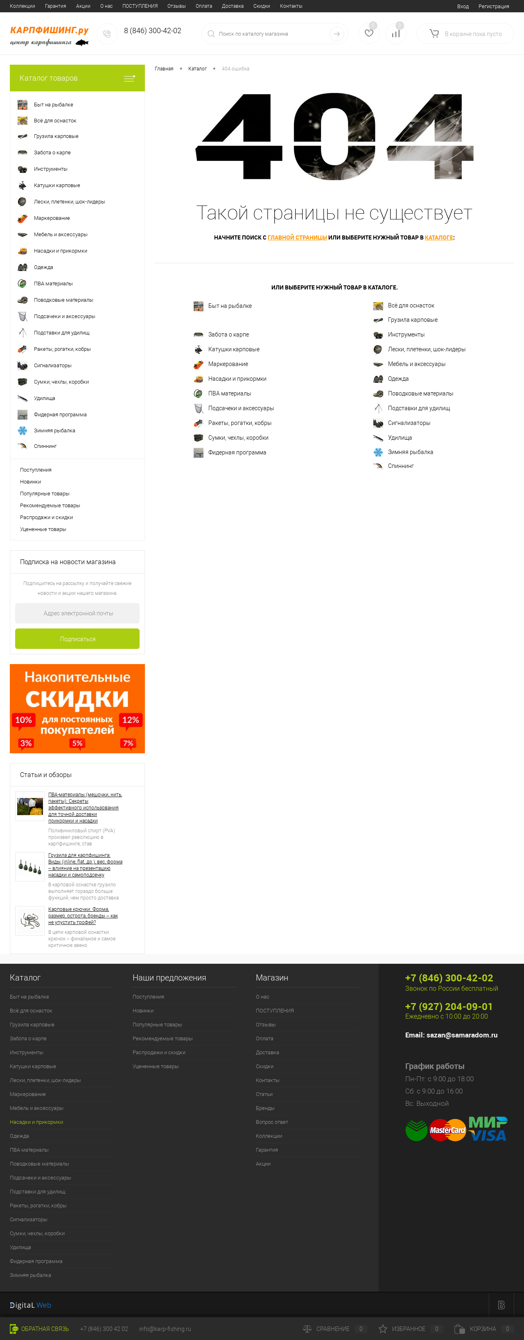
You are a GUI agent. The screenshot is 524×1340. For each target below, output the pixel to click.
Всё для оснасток (403, 306)
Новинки (30, 482)
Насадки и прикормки (230, 379)
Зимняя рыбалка (403, 452)
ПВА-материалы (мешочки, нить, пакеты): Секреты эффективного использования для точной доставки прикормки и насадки (85, 808)
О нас (16, 6)
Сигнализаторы (402, 423)
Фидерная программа (230, 453)
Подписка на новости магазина (68, 562)
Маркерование (221, 364)
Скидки (171, 6)
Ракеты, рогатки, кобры (233, 423)
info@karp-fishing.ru (165, 1329)
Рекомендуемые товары (50, 505)
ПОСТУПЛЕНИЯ (49, 6)
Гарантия (267, 1150)
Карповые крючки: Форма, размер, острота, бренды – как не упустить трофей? (83, 915)
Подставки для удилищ (411, 409)
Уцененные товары (43, 529)
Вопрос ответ (291, 6)
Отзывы (86, 6)
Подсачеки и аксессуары (234, 409)
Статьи (230, 6)
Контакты (201, 6)
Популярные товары (45, 493)
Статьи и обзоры (46, 775)
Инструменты (399, 335)
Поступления (36, 470)
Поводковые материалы (413, 394)
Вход (463, 6)
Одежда (391, 379)
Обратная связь (39, 1329)
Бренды (257, 6)
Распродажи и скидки (46, 517)
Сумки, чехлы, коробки (231, 438)
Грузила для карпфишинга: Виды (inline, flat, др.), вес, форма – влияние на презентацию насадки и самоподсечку (85, 865)
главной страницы (297, 237)
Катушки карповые (227, 350)
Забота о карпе (221, 335)
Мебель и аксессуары (409, 364)
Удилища (392, 438)
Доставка (142, 6)
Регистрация (494, 6)
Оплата (113, 6)
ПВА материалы (222, 394)
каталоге (439, 237)
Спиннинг (393, 466)
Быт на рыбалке (223, 306)
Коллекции (269, 1136)
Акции (263, 1164)
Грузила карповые (405, 320)
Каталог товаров (77, 78)
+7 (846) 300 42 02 (104, 1329)
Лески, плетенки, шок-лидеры (419, 350)
